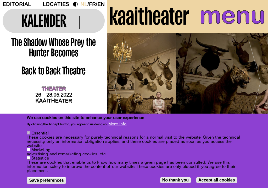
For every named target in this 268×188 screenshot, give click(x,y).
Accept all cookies (216, 180)
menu (232, 16)
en (101, 4)
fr (92, 4)
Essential (40, 133)
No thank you (175, 180)
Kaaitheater (53, 101)
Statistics (40, 158)
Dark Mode (77, 4)
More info (117, 124)
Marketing (41, 149)
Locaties (56, 4)
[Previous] (120, 85)
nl (83, 4)
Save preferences (46, 180)
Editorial (17, 4)
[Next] (254, 85)
